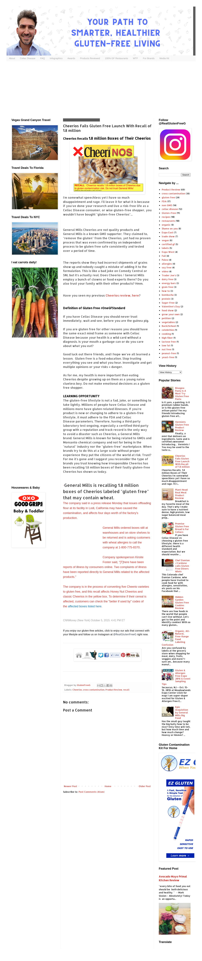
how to (166, 290)
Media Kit (164, 58)
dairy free (167, 279)
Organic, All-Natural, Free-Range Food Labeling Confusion (176, 638)
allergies (167, 263)
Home (108, 786)
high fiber (167, 337)
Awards (71, 58)
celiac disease (170, 209)
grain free (167, 287)
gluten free (168, 197)
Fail (164, 255)
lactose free (169, 341)
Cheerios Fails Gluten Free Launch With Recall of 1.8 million (182, 461)
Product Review (113, 689)
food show (168, 310)
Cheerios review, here (122, 295)
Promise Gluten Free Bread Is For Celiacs (182, 527)
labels (165, 248)
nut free (166, 349)
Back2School (169, 326)
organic (166, 224)
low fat (166, 345)
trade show (168, 236)
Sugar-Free (168, 302)
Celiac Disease (27, 58)
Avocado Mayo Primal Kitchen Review (173, 878)
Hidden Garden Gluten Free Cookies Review (182, 602)
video (165, 271)
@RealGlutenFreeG (124, 634)
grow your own (171, 314)
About (12, 58)
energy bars (169, 283)
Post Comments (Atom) (92, 791)
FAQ (42, 58)
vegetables (168, 322)
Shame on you (170, 228)
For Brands (149, 58)
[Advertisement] (68, 89)
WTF (135, 58)
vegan (165, 240)
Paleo (165, 259)
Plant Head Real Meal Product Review (181, 493)
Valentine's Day (171, 306)
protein (166, 298)
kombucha (168, 294)
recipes (166, 216)
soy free (166, 267)
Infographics (56, 58)
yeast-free (168, 357)
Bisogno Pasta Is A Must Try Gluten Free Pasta (182, 393)
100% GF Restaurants (116, 58)
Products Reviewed (90, 58)
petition (166, 318)
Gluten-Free (169, 213)
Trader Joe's (169, 275)
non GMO (167, 205)
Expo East (167, 232)
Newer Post (70, 786)
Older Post (145, 786)
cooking (166, 333)
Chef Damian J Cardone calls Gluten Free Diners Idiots (182, 566)
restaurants (168, 220)
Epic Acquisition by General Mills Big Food (181, 712)
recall (126, 689)
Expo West (168, 252)
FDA (164, 201)
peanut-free (169, 353)
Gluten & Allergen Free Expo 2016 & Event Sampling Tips (176, 677)
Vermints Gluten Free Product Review (182, 425)
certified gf (168, 244)
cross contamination (93, 689)
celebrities (168, 329)
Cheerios (77, 689)
